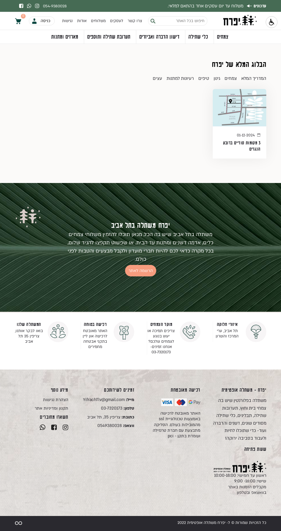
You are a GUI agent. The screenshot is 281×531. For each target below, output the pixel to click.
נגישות (67, 21)
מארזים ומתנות (64, 37)
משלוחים (98, 21)
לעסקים (116, 21)
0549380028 (115, 425)
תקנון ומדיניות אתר (51, 408)
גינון (217, 78)
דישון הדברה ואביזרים (159, 37)
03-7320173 (117, 408)
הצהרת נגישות (55, 400)
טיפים (203, 78)
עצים (157, 78)
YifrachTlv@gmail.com (108, 400)
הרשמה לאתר (141, 270)
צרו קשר (135, 21)
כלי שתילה (198, 37)
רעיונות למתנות (180, 78)
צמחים (222, 37)
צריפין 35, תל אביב (110, 417)
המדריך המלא (253, 78)
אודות (82, 21)
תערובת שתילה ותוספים (108, 37)
